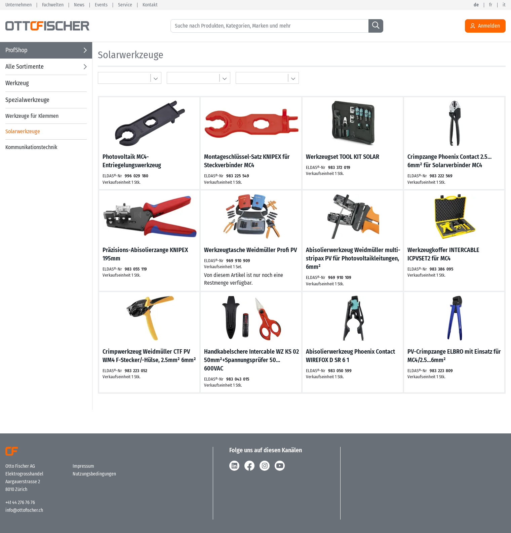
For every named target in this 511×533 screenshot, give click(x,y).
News (79, 5)
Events (101, 5)
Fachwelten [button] (53, 5)
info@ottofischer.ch (24, 510)
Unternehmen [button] (18, 5)
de (476, 5)
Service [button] (125, 5)
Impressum (83, 466)
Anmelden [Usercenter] (485, 26)
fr (490, 5)
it (504, 5)
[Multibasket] (129, 78)
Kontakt (150, 5)
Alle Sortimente (24, 66)
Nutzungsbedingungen (94, 474)
